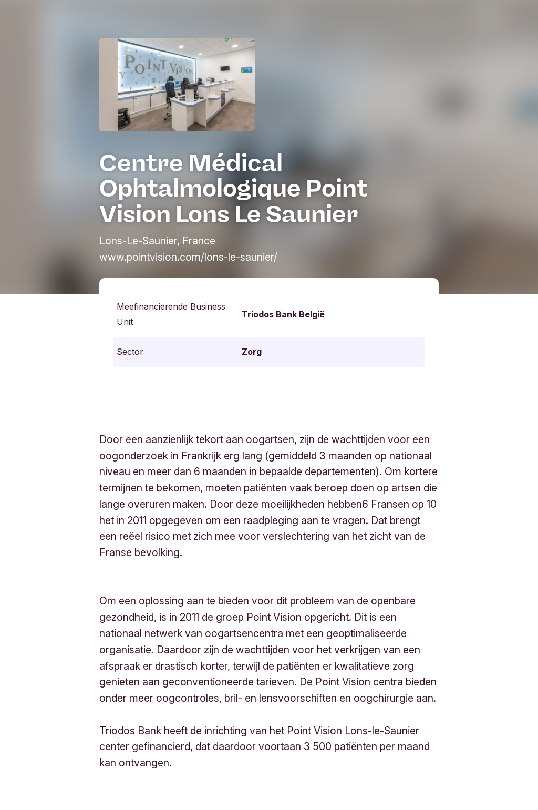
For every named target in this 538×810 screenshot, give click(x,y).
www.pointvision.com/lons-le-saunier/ (188, 257)
